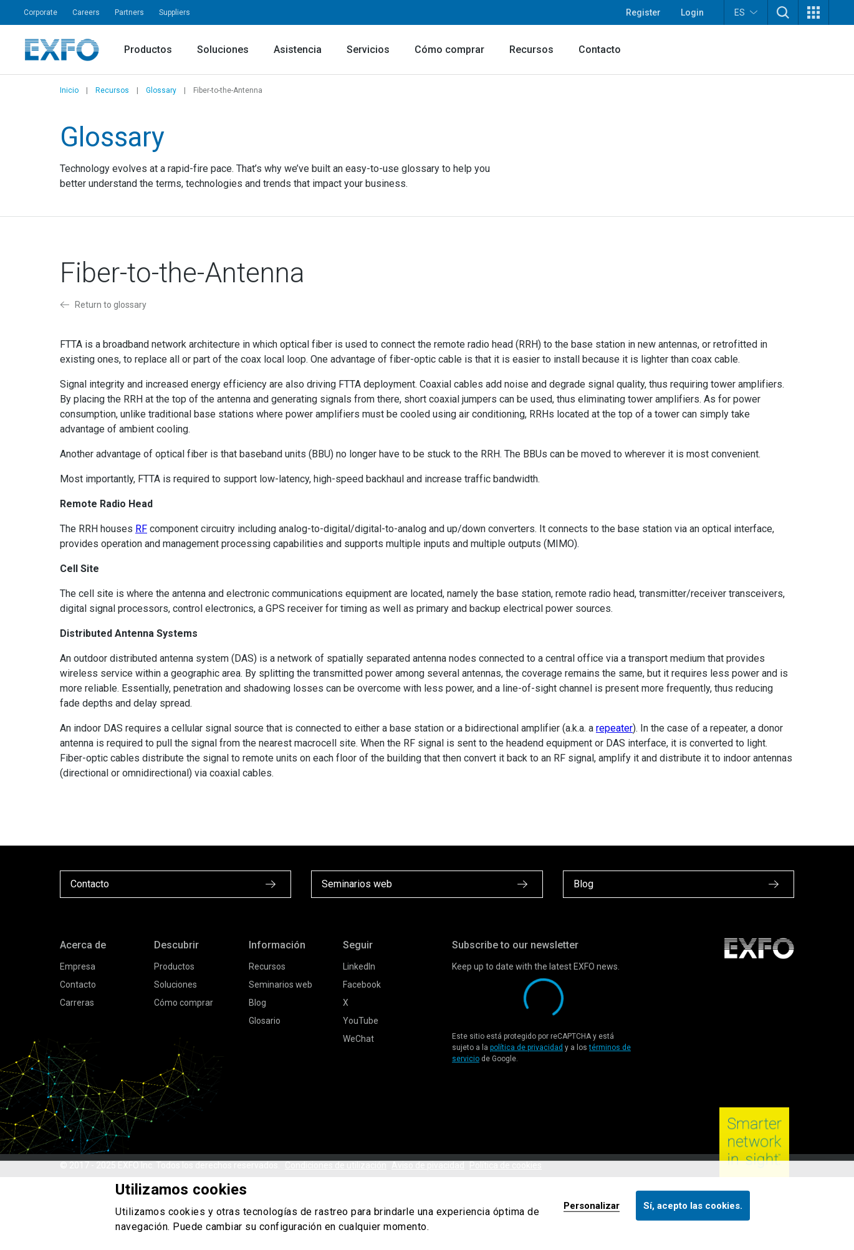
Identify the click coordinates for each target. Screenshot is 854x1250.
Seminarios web (280, 985)
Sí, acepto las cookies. (692, 1205)
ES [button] (745, 12)
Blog (257, 1003)
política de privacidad (526, 1047)
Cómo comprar (449, 49)
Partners (129, 12)
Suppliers (174, 12)
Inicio (69, 90)
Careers (86, 12)
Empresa (77, 966)
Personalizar (592, 1205)
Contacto (599, 49)
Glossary (161, 90)
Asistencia (298, 49)
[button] (783, 12)
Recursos (531, 49)
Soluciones (223, 49)
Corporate (40, 12)
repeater (614, 728)
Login (692, 12)
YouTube (360, 1021)
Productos (148, 49)
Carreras (77, 1003)
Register (643, 12)
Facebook (362, 985)
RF (141, 529)
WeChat (358, 1039)
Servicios (368, 49)
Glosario (265, 1021)
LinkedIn (359, 966)
